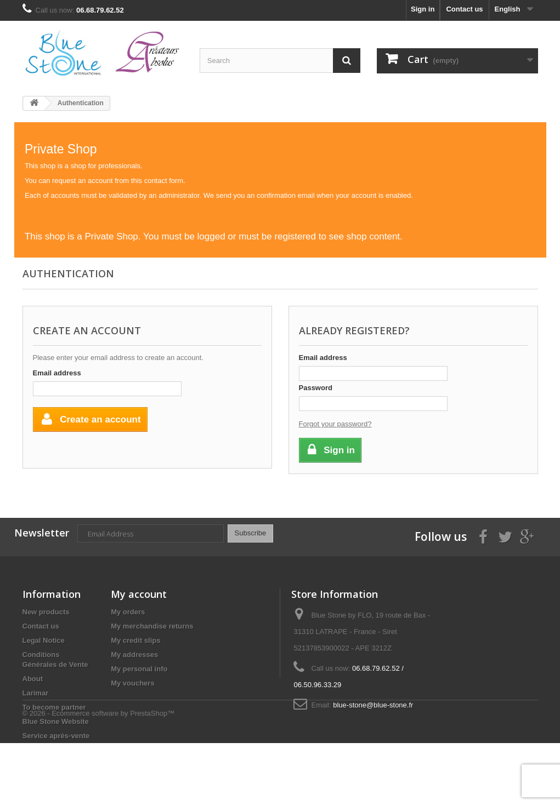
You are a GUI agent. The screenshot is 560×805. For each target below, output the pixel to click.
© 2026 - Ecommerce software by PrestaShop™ (98, 775)
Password (315, 388)
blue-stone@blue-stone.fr (373, 705)
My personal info (139, 669)
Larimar (35, 693)
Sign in (422, 9)
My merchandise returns (152, 626)
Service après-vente (56, 736)
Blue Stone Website (55, 721)
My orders (128, 612)
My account (139, 594)
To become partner (54, 707)
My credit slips (135, 640)
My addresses (134, 654)
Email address (57, 373)
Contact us (464, 9)
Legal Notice (43, 640)
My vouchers (132, 683)
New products (46, 612)
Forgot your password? (335, 424)
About (32, 679)
